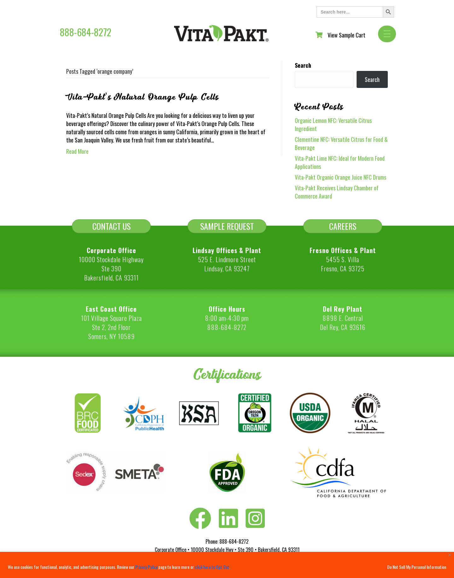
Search (303, 65)
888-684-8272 (85, 32)
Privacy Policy (146, 567)
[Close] (449, 554)
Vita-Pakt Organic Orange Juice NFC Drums (340, 177)
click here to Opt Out (212, 567)
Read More (77, 151)
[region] (227, 565)
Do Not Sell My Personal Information (416, 567)
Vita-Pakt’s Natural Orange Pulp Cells (142, 97)
